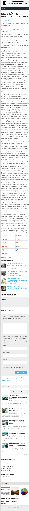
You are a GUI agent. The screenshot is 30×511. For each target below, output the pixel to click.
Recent (15, 391)
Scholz (6, 257)
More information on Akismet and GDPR (17, 341)
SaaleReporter (6, 470)
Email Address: (7, 352)
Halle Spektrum (6, 464)
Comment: (5, 321)
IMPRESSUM (15, 509)
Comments (24, 391)
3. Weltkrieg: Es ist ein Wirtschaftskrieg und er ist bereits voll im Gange (18, 397)
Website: (5, 359)
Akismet (20, 340)
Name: (4, 345)
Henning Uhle (6, 476)
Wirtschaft (3, 20)
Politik (26, 19)
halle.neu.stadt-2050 (8, 466)
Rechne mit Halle (7, 468)
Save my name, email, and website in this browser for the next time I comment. (13, 368)
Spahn (10, 257)
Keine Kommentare (11, 20)
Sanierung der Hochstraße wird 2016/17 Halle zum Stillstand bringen (17, 422)
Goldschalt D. (4, 19)
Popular (6, 391)
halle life (5, 461)
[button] (8, 235)
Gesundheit (21, 19)
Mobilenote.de (6, 478)
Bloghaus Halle (17, 507)
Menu (4, 8)
